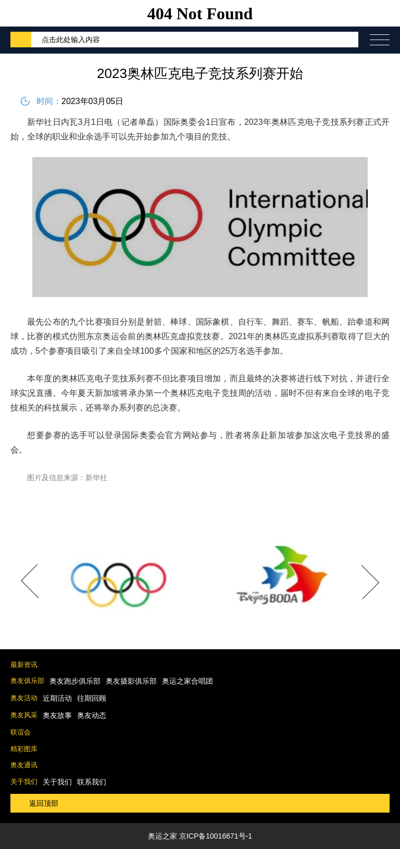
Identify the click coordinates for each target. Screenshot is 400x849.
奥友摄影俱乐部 (131, 681)
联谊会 (20, 732)
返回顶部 (43, 803)
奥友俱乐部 (27, 681)
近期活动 (57, 698)
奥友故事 (57, 715)
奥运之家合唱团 (187, 681)
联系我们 (91, 782)
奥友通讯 (24, 765)
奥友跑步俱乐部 (75, 681)
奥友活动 (24, 698)
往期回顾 (91, 698)
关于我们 (24, 782)
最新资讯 (24, 664)
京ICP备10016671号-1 (215, 836)
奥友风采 (24, 715)
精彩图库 (24, 749)
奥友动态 (91, 715)
